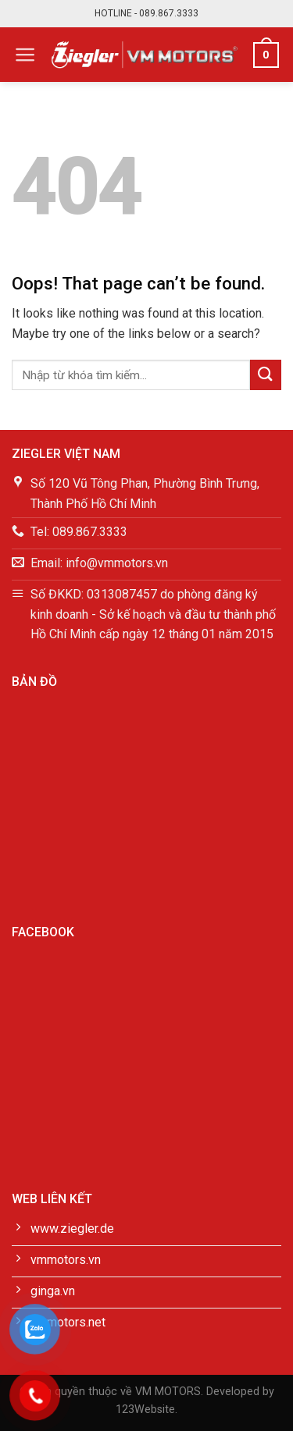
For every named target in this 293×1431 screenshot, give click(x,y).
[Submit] (265, 375)
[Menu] (25, 55)
